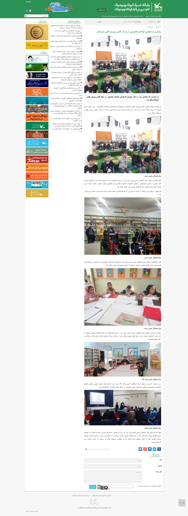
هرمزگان (150, 27)
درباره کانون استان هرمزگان (81, 495)
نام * (160, 460)
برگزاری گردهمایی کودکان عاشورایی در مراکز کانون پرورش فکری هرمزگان (122, 16)
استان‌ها (158, 27)
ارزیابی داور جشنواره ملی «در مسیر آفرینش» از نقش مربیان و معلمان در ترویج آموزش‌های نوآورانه (66, 106)
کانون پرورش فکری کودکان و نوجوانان (134, 7)
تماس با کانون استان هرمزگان (101, 495)
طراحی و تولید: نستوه (32, 511)
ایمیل (160, 466)
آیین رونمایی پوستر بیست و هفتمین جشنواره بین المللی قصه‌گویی (66, 84)
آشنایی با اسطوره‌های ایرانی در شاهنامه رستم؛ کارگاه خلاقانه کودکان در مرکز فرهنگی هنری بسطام (66, 113)
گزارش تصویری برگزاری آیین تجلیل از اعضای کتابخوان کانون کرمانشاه (66, 63)
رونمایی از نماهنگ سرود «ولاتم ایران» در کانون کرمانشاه (66, 47)
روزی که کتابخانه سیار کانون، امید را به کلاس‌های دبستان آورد (68, 32)
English (28, 1)
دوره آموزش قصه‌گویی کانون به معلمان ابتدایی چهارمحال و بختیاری (66, 99)
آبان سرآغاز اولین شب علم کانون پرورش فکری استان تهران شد (66, 42)
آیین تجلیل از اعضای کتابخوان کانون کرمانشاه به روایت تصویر (66, 68)
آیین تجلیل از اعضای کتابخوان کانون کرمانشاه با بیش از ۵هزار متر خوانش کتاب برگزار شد (66, 58)
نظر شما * (158, 472)
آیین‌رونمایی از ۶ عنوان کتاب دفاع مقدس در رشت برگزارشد (67, 119)
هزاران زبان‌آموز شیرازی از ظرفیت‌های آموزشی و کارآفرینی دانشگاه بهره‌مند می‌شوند (66, 26)
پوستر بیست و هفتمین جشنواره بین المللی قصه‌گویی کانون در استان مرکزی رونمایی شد (67, 125)
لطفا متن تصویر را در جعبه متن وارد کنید (150, 486)
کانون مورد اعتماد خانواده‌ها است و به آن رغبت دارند (66, 94)
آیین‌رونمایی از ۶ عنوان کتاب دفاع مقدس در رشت (67, 130)
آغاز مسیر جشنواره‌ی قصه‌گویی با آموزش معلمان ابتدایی (68, 89)
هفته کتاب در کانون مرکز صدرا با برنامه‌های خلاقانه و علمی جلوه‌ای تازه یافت (67, 78)
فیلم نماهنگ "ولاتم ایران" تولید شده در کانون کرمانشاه (66, 37)
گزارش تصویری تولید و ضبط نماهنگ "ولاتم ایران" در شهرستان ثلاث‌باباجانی (67, 52)
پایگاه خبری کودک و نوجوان (153, 16)
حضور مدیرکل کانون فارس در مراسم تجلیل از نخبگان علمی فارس (66, 73)
